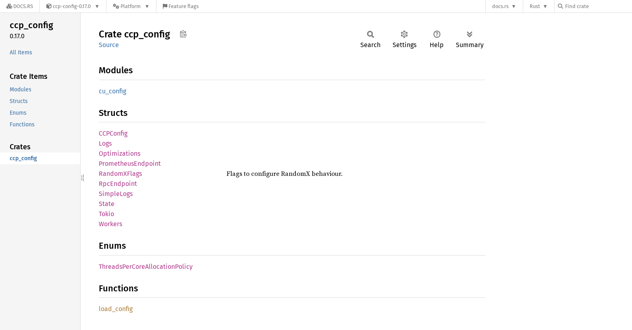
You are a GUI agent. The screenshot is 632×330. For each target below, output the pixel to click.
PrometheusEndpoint (130, 163)
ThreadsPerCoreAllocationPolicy (146, 266)
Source (109, 45)
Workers (110, 224)
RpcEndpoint (118, 184)
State (106, 204)
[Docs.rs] (20, 6)
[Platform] (131, 6)
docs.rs (500, 6)
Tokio (106, 214)
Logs (105, 143)
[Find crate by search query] (598, 6)
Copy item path (183, 34)
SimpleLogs (116, 194)
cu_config (112, 91)
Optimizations (119, 153)
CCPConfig (113, 133)
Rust (535, 6)
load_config (116, 309)
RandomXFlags (120, 173)
